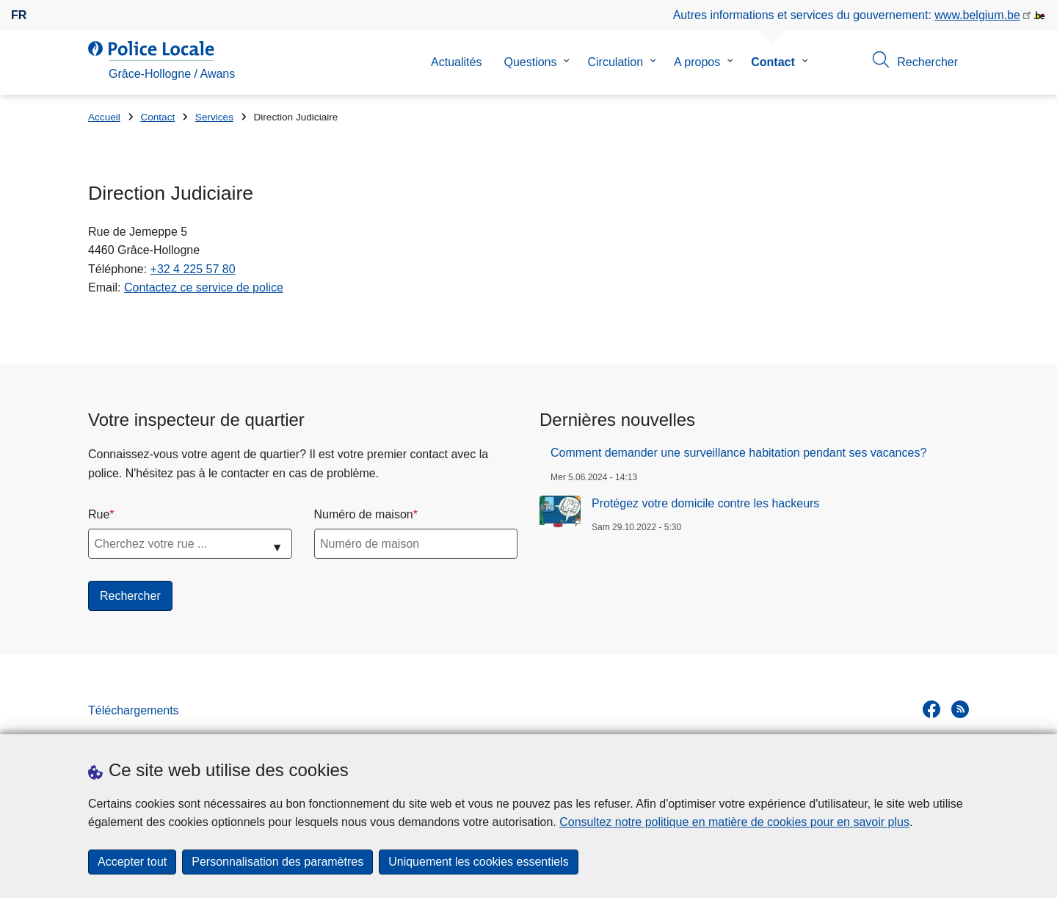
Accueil (104, 117)
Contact (773, 62)
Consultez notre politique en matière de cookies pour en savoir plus (734, 822)
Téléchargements (133, 710)
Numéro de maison (363, 514)
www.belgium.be (977, 15)
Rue (98, 514)
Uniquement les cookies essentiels (478, 861)
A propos (697, 62)
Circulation (615, 62)
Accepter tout (132, 861)
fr (18, 15)
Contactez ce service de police (203, 287)
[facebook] (931, 709)
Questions (530, 62)
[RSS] (960, 709)
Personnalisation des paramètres (277, 861)
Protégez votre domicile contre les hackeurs (705, 503)
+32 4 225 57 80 (193, 269)
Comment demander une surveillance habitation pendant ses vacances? (738, 452)
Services (214, 117)
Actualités (456, 62)
